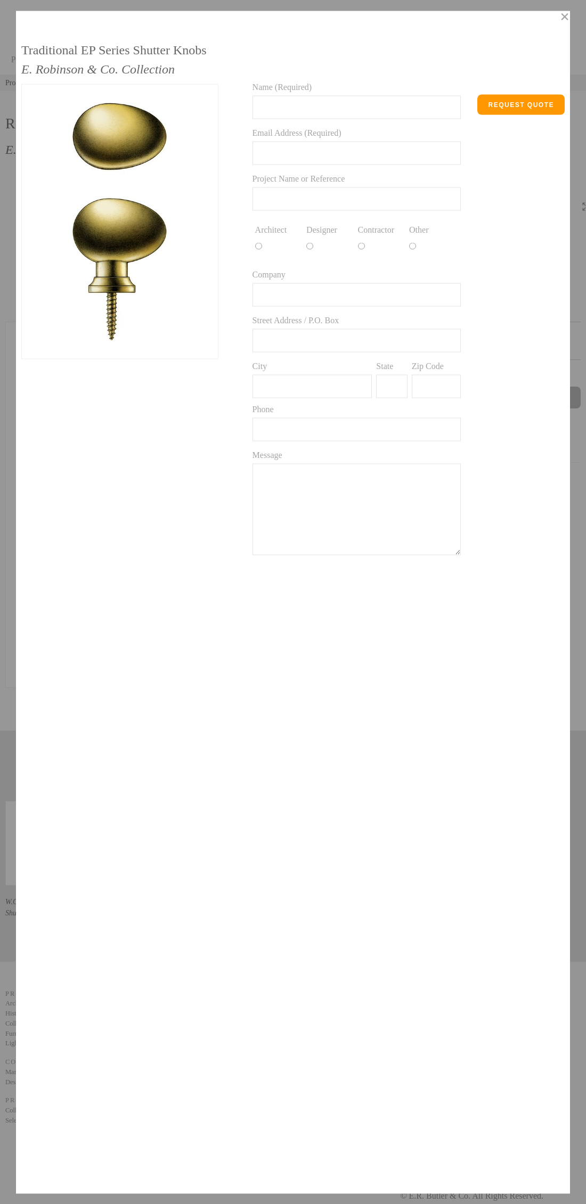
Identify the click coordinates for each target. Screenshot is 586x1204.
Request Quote (521, 104)
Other (418, 229)
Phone (263, 408)
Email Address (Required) (297, 132)
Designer (321, 229)
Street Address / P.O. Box (296, 319)
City (260, 365)
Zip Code (428, 365)
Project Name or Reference (299, 178)
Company (269, 274)
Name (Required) (282, 86)
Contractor (376, 229)
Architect (271, 229)
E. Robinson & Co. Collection (98, 69)
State (384, 365)
